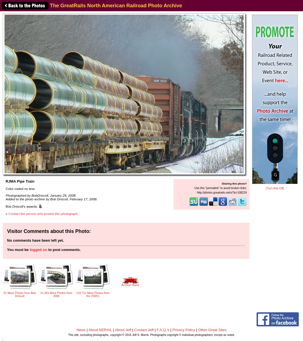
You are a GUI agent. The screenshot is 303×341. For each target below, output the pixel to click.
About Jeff (123, 330)
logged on (38, 250)
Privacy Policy (183, 330)
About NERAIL (100, 330)
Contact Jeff (144, 330)
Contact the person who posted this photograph (43, 214)
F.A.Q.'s (163, 330)
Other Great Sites (212, 330)
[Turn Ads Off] (275, 188)
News (81, 330)
